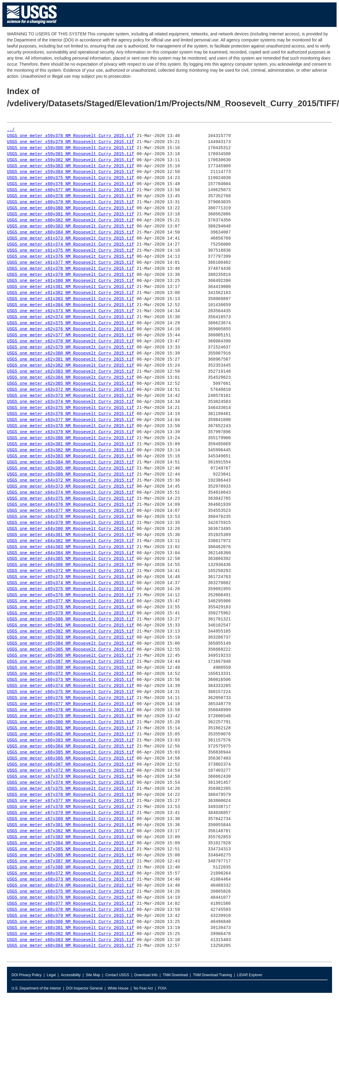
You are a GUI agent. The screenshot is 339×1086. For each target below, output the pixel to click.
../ (11, 130)
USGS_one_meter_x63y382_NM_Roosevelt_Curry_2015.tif (70, 450)
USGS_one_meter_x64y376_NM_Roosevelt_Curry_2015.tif (70, 505)
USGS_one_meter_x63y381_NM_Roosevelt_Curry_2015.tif (70, 444)
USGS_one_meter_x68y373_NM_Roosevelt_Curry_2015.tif (70, 879)
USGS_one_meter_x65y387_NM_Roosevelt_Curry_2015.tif (70, 662)
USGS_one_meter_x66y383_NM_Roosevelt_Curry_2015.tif (70, 740)
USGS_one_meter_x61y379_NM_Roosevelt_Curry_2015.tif (70, 275)
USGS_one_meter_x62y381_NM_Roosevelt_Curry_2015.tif (70, 359)
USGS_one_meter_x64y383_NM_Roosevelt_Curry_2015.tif (70, 547)
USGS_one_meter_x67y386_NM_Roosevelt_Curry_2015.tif (70, 855)
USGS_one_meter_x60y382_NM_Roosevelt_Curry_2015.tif (70, 220)
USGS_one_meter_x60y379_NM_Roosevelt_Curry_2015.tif (70, 202)
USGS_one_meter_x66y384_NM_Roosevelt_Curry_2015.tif (70, 746)
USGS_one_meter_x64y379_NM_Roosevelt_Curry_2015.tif (70, 523)
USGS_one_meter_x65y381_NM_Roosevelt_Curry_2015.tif (70, 625)
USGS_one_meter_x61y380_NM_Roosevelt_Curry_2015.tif (70, 281)
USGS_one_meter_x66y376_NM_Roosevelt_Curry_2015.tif (70, 698)
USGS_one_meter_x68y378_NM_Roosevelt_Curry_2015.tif (70, 910)
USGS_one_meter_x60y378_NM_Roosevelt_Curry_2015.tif (70, 196)
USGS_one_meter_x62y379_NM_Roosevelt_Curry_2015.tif (70, 347)
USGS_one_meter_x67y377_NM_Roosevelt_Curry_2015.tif (70, 801)
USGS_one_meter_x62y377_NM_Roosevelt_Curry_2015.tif (70, 335)
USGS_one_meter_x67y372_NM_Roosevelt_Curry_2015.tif (70, 771)
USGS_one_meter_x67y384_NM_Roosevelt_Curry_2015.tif (70, 843)
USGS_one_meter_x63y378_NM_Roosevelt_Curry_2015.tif (70, 426)
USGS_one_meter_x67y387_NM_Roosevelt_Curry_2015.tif (70, 861)
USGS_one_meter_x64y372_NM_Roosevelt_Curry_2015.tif (70, 480)
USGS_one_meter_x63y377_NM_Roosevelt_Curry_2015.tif (70, 420)
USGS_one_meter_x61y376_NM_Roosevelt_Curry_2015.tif (70, 257)
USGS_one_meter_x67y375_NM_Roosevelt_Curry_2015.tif (70, 789)
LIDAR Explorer (249, 975)
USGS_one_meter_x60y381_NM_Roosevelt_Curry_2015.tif (70, 214)
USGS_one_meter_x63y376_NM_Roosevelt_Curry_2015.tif (70, 414)
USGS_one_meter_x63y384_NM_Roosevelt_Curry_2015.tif (70, 462)
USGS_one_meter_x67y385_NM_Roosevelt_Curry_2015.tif (70, 849)
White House (118, 988)
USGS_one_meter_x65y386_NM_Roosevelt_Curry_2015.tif (70, 656)
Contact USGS (117, 975)
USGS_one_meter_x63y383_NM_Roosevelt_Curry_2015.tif (70, 456)
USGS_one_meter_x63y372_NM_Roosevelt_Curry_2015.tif (70, 390)
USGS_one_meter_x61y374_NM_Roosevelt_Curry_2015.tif (70, 244)
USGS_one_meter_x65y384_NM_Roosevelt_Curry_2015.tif (70, 643)
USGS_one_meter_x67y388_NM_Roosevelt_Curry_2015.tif (70, 867)
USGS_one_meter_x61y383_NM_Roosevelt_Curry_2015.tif (70, 299)
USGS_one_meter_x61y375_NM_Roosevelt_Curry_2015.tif (70, 251)
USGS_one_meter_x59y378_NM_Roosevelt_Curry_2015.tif (70, 136)
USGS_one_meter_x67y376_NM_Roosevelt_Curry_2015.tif (70, 795)
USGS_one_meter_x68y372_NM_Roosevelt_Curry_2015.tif (70, 873)
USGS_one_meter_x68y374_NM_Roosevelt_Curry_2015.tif (70, 885)
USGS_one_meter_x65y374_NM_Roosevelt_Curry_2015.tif (70, 583)
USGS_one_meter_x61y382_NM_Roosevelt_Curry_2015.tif (70, 293)
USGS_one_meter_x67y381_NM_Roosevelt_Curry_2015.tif (70, 825)
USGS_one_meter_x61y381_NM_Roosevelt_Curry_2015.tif (70, 287)
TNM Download (175, 975)
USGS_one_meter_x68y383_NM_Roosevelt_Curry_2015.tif (70, 940)
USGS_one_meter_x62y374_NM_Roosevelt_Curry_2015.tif (70, 317)
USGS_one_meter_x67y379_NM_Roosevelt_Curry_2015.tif (70, 813)
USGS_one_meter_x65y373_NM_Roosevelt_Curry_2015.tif (70, 577)
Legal (51, 975)
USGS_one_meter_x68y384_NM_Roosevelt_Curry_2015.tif (70, 946)
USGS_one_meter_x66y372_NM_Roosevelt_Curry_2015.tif (70, 674)
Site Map (93, 975)
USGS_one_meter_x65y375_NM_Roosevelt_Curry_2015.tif (70, 589)
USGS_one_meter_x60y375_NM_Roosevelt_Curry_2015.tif (70, 178)
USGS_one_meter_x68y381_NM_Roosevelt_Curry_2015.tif (70, 928)
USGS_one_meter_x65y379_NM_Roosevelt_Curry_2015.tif (70, 613)
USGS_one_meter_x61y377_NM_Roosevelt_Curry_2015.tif (70, 263)
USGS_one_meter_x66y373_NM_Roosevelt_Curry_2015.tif (70, 680)
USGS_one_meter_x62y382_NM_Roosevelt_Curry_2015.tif (70, 365)
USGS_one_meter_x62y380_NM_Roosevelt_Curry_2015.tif (70, 353)
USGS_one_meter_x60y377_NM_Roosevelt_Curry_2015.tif (70, 190)
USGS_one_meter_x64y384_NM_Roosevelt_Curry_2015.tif (70, 553)
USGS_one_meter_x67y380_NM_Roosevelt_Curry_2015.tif (70, 819)
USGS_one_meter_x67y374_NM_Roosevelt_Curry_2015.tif (70, 783)
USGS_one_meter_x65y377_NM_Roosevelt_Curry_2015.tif (70, 601)
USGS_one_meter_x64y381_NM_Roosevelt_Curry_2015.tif (70, 535)
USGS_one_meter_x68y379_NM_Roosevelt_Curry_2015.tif (70, 916)
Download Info (146, 975)
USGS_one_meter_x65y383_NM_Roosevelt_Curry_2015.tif (70, 637)
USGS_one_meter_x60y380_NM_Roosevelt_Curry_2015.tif (70, 208)
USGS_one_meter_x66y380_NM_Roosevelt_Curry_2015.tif (70, 722)
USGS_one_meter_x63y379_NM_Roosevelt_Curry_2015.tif (70, 432)
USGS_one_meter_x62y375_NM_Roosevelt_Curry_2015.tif (70, 323)
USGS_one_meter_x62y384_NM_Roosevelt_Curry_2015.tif (70, 378)
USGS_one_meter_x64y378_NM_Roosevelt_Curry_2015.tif (70, 517)
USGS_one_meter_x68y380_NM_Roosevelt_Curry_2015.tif (70, 922)
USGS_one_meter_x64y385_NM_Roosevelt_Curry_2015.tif (70, 559)
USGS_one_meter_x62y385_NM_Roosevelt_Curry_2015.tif (70, 384)
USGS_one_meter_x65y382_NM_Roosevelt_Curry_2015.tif (70, 631)
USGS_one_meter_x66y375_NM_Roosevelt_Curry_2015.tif (70, 692)
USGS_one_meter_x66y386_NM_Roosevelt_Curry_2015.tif (70, 758)
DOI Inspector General (84, 988)
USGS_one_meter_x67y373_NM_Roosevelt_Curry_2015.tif (70, 777)
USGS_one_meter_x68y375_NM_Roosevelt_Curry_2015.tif (70, 892)
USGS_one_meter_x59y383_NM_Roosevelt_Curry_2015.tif (70, 166)
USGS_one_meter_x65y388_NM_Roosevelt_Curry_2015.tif (70, 668)
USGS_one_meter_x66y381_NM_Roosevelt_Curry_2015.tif (70, 728)
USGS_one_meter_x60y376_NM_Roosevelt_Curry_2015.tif (70, 184)
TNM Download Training (212, 975)
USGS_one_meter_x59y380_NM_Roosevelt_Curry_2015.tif (70, 148)
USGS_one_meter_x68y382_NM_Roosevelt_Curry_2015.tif (70, 934)
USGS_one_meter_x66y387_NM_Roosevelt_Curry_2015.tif (70, 764)
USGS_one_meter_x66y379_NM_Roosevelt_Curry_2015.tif (70, 716)
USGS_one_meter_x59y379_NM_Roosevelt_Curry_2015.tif (70, 142)
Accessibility (71, 975)
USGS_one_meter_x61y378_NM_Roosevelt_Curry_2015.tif (70, 269)
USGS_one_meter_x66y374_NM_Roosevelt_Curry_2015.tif (70, 686)
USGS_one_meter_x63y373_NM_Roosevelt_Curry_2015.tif (70, 396)
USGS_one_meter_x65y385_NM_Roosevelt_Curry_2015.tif (70, 650)
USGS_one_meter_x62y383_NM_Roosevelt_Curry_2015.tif (70, 372)
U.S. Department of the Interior (36, 988)
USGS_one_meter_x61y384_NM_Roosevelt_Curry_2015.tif (70, 305)
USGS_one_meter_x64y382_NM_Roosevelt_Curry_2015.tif (70, 541)
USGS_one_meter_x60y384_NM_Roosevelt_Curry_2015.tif (70, 232)
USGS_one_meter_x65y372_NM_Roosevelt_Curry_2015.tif (70, 571)
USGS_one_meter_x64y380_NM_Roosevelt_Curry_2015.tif (70, 529)
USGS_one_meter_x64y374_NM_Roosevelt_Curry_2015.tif (70, 493)
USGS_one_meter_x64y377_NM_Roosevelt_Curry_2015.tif (70, 511)
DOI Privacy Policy (26, 975)
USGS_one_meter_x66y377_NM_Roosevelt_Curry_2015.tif (70, 704)
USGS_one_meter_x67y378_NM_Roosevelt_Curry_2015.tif (70, 807)
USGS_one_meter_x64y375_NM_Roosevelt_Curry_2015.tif (70, 499)
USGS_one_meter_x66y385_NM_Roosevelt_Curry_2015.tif (70, 752)
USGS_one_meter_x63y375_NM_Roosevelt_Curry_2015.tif (70, 408)
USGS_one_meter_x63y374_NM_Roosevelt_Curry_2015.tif (70, 402)
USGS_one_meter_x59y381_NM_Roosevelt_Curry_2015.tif (70, 154)
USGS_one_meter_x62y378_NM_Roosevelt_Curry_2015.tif (70, 341)
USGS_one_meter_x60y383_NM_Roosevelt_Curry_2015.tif (70, 226)
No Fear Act (143, 988)
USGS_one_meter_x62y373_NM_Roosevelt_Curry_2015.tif (70, 311)
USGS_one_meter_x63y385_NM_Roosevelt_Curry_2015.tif (70, 468)
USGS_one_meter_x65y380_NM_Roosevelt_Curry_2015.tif (70, 619)
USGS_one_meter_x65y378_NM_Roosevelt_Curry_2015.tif (70, 607)
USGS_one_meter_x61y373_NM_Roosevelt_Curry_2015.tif (70, 238)
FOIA (162, 988)
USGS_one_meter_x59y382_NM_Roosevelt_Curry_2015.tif (70, 160)
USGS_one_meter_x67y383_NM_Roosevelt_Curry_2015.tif (70, 837)
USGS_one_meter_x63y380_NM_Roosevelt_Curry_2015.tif (70, 438)
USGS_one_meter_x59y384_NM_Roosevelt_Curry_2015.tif (70, 172)
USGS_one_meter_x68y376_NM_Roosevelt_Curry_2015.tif (70, 898)
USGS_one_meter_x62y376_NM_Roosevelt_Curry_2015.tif (70, 329)
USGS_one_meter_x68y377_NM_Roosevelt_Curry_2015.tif (70, 904)
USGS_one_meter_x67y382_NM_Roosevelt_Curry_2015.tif (70, 831)
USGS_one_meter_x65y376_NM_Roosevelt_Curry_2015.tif (70, 595)
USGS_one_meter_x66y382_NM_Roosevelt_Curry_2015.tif (70, 734)
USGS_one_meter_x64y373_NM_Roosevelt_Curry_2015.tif (70, 486)
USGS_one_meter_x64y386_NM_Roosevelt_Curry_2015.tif (70, 565)
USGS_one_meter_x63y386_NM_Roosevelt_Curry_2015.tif (70, 474)
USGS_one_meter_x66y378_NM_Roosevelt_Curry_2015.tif (70, 710)
